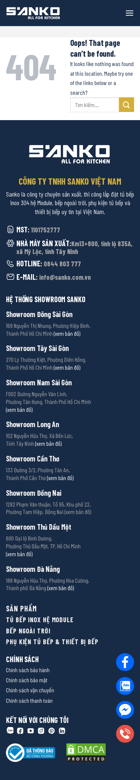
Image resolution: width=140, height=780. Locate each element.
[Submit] (126, 104)
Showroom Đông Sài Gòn (39, 314)
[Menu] (129, 13)
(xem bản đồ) (67, 333)
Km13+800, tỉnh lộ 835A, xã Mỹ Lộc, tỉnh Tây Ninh (74, 247)
